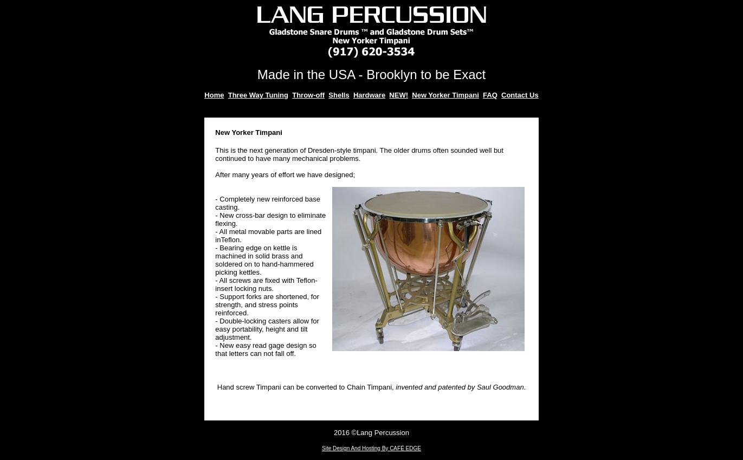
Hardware (369, 95)
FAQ (490, 95)
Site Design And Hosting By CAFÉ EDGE (371, 448)
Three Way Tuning (258, 95)
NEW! (398, 95)
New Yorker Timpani (445, 95)
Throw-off (308, 95)
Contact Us (520, 95)
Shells (338, 95)
